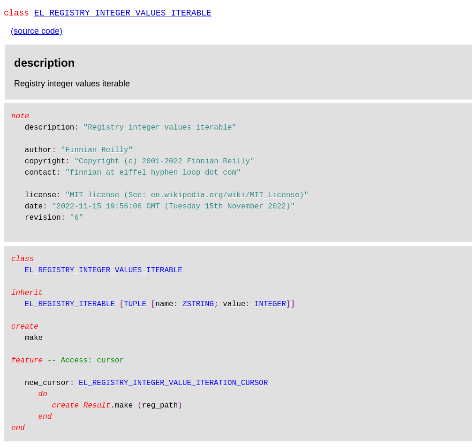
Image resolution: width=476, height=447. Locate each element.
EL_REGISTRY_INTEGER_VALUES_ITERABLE (123, 14)
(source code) (36, 33)
